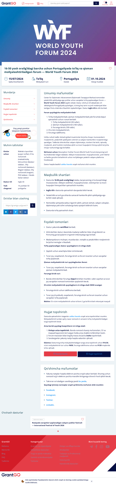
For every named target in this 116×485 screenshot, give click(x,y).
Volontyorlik (65, 458)
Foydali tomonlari (19, 108)
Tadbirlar (5, 459)
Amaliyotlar (64, 448)
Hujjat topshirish (19, 113)
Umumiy (19, 98)
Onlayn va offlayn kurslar (70, 444)
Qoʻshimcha (19, 119)
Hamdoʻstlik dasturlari (69, 462)
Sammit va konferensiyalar (42, 456)
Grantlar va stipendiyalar (41, 444)
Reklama (5, 444)
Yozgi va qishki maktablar (41, 452)
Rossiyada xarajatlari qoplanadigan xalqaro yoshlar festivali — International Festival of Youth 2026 (57, 422)
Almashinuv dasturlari (40, 448)
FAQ (3, 456)
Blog (3, 452)
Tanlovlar (34, 459)
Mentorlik (6, 448)
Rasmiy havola (60, 353)
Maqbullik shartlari (19, 103)
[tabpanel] (58, 420)
